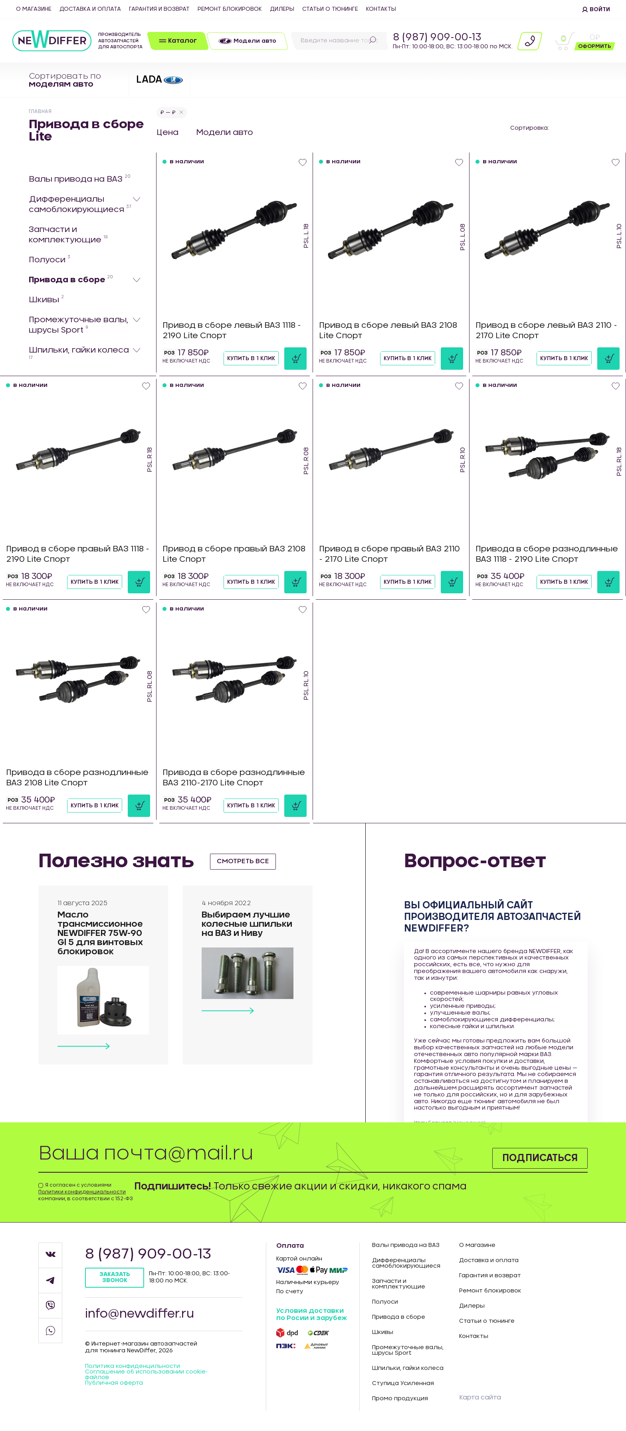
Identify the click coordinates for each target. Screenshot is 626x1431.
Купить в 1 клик (251, 358)
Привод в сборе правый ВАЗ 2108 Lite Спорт (233, 554)
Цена (167, 133)
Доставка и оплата (90, 9)
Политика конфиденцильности (132, 1366)
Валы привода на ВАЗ (80, 178)
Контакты (381, 9)
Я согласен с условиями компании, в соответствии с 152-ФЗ (85, 1192)
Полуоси (49, 259)
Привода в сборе (71, 279)
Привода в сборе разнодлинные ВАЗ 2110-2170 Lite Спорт (233, 778)
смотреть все (243, 861)
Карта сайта (480, 1397)
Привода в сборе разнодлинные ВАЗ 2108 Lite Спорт (77, 778)
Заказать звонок (114, 1277)
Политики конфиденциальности (82, 1191)
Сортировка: (529, 128)
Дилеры (282, 9)
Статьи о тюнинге (330, 9)
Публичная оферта (114, 1383)
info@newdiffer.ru (139, 1314)
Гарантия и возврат (159, 9)
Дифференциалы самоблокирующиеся (80, 204)
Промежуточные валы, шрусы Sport (78, 325)
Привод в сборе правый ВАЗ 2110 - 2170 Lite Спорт (389, 554)
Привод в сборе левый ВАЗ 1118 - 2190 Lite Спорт (231, 330)
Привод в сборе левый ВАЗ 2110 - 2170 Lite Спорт (546, 330)
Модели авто (225, 133)
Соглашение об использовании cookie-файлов (146, 1374)
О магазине (34, 9)
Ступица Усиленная (403, 1383)
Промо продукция (400, 1398)
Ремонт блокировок (230, 9)
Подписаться (540, 1158)
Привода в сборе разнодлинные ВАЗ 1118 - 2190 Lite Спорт (546, 554)
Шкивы (46, 299)
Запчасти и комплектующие (68, 235)
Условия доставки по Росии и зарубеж (311, 1314)
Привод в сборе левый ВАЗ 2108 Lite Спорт (388, 330)
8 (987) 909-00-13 (437, 37)
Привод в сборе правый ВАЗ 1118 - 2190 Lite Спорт (77, 554)
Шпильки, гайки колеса (79, 353)
